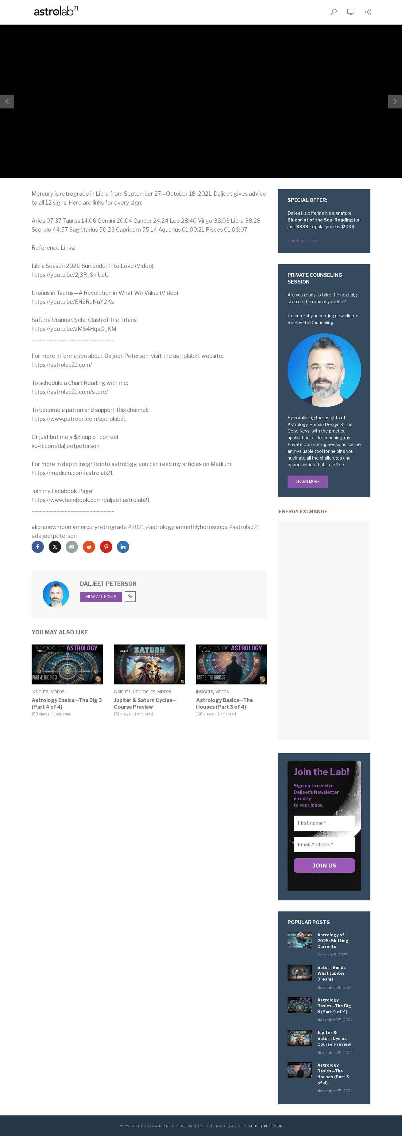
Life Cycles (144, 692)
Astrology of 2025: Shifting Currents (332, 941)
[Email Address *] (324, 844)
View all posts (101, 596)
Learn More (307, 481)
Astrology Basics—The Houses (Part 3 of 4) (223, 703)
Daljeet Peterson (265, 1125)
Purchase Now (303, 240)
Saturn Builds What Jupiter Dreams (331, 973)
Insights (40, 692)
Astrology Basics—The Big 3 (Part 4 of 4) (66, 703)
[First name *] (324, 823)
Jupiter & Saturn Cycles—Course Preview (145, 703)
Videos (57, 692)
